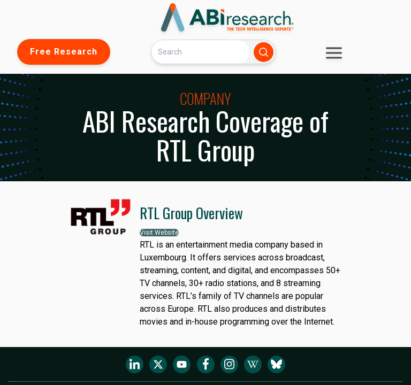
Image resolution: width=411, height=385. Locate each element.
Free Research (63, 52)
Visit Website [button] (159, 232)
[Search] (200, 51)
